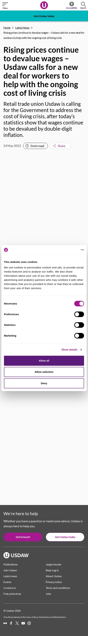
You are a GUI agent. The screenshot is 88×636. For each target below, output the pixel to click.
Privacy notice (54, 581)
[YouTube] (23, 623)
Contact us (9, 587)
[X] (17, 623)
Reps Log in (52, 570)
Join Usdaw (10, 570)
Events (7, 581)
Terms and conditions (58, 587)
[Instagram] (29, 623)
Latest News (22, 27)
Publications (10, 564)
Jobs (48, 593)
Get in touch (23, 536)
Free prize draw (12, 593)
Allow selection (44, 371)
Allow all (44, 360)
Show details (70, 349)
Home (6, 27)
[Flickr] (5, 623)
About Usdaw (54, 576)
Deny (44, 383)
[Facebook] (11, 623)
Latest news (10, 576)
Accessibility (71, 5)
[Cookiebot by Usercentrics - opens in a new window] (69, 250)
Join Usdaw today (44, 16)
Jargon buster (54, 564)
